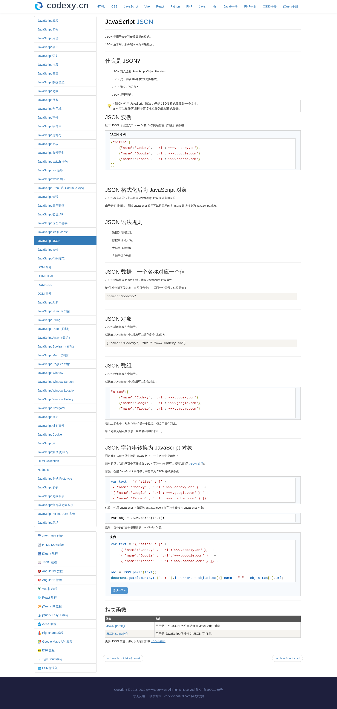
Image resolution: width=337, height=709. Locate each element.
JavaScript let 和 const (52, 232)
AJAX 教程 (47, 624)
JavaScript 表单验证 (51, 205)
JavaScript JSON (49, 240)
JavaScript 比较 (48, 144)
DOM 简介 (45, 267)
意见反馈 (139, 696)
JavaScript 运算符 (49, 135)
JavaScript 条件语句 (51, 152)
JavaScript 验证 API (51, 214)
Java (202, 6)
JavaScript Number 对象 (54, 311)
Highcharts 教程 (50, 632)
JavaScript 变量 (48, 73)
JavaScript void (48, 249)
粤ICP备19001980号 (209, 689)
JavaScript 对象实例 (51, 496)
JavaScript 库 (46, 443)
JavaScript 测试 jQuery (53, 452)
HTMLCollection (48, 461)
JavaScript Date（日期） (54, 329)
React (160, 6)
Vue (147, 6)
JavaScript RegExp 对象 (54, 364)
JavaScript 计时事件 (51, 425)
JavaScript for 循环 (50, 170)
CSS (114, 6)
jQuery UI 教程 (50, 606)
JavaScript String (49, 320)
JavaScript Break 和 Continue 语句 (61, 188)
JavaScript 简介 (48, 29)
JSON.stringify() (117, 633)
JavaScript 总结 (48, 522)
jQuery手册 (290, 6)
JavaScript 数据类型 (51, 82)
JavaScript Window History (56, 399)
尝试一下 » (119, 590)
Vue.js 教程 (47, 588)
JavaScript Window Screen (56, 381)
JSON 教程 (47, 562)
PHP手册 (250, 6)
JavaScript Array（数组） (55, 337)
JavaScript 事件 (48, 117)
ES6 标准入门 (49, 668)
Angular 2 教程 (50, 580)
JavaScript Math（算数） (54, 355)
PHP (189, 6)
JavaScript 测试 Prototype (55, 478)
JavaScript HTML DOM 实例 (56, 513)
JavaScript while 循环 (52, 179)
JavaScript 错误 (48, 196)
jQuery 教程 (48, 553)
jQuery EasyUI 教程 (53, 615)
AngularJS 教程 (50, 571)
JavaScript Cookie (50, 434)
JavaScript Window (50, 373)
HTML (101, 6)
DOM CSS (45, 285)
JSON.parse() (115, 626)
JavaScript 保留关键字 (52, 223)
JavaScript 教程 (48, 20)
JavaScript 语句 (48, 56)
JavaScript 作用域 (49, 108)
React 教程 (47, 597)
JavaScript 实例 (48, 487)
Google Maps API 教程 (55, 641)
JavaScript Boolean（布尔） (57, 346)
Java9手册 (231, 6)
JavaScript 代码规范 (51, 258)
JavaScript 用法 (48, 38)
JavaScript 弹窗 (48, 417)
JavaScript (131, 6)
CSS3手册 (270, 6)
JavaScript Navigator (51, 408)
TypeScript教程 (50, 659)
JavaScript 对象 (48, 91)
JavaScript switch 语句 (53, 161)
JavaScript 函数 (48, 100)
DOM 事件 (45, 293)
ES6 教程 (46, 650)
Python (175, 6)
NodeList (43, 469)
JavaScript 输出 (48, 47)
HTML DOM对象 (51, 544)
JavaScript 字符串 (49, 126)
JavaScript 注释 (48, 64)
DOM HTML (46, 276)
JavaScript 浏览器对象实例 (56, 505)
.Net (214, 6)
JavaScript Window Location (56, 390)
